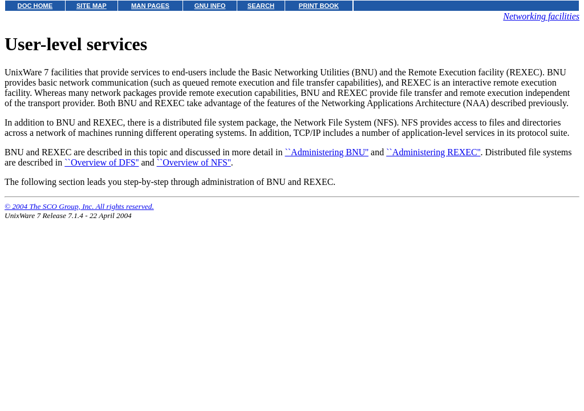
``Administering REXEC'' (433, 152)
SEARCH (261, 5)
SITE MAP (91, 5)
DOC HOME (35, 5)
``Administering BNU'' (326, 152)
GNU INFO (210, 5)
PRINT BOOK (319, 5)
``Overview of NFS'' (194, 162)
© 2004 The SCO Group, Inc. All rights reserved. (79, 206)
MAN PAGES (150, 5)
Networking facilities (541, 16)
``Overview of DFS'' (101, 162)
